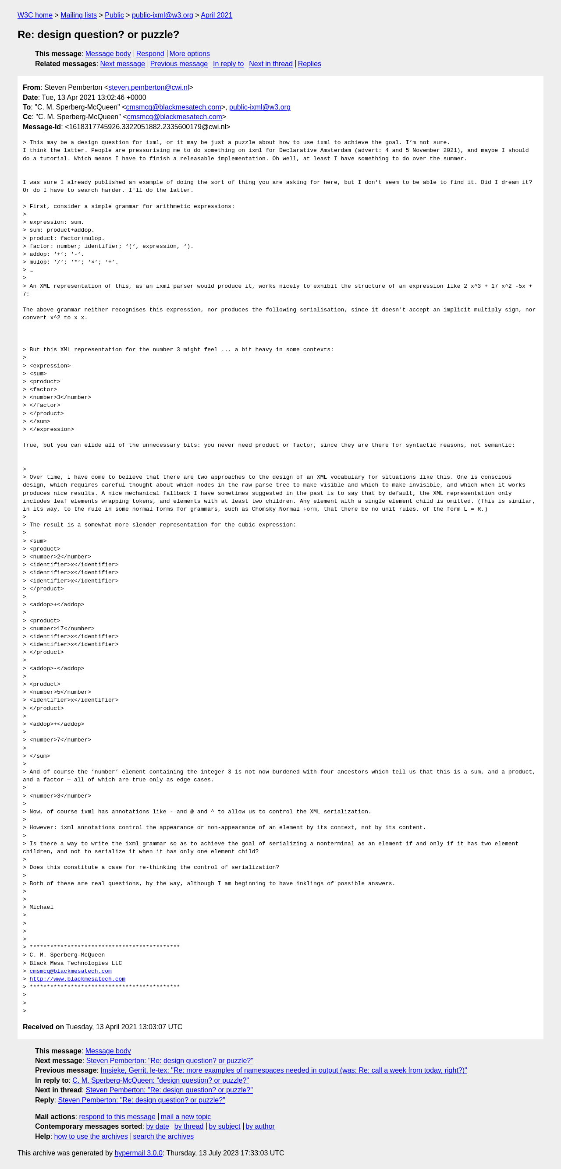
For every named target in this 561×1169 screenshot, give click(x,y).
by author (260, 1126)
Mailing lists (78, 15)
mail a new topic (186, 1116)
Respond (150, 53)
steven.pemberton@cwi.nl (148, 87)
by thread (189, 1126)
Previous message (179, 63)
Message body (108, 53)
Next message (122, 63)
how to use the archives (91, 1136)
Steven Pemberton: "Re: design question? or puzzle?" (169, 1060)
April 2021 (216, 15)
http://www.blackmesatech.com (77, 979)
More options (190, 53)
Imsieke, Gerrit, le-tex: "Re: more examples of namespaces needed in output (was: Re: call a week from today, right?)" (283, 1070)
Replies (309, 63)
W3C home (35, 15)
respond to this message (117, 1116)
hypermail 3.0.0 (138, 1153)
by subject (224, 1126)
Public (114, 15)
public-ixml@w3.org (162, 15)
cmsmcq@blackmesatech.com (173, 107)
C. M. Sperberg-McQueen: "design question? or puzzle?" (160, 1080)
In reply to (228, 63)
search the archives (163, 1136)
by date (157, 1126)
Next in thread (271, 63)
